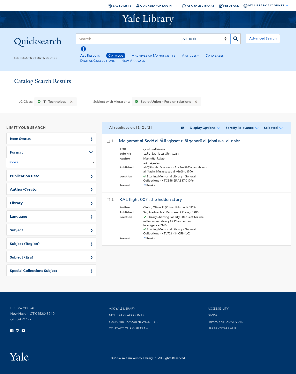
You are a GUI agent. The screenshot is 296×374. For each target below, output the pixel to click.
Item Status (20, 138)
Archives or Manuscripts (153, 55)
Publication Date (24, 175)
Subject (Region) (25, 243)
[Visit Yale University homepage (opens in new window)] (19, 355)
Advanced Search (263, 38)
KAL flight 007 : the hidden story (150, 199)
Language (18, 216)
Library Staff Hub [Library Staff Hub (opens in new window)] (222, 328)
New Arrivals (133, 61)
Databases (215, 55)
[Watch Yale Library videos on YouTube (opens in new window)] (23, 331)
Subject (16, 229)
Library (16, 202)
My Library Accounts (126, 315)
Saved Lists (120, 5)
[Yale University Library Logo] (148, 19)
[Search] (128, 39)
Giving (213, 315)
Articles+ (190, 55)
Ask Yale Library (198, 5)
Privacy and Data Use (225, 321)
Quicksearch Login (154, 5)
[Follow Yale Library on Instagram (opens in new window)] (17, 331)
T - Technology (51, 102)
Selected (271, 128)
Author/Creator (24, 188)
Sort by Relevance (240, 128)
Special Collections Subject (33, 270)
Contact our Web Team (128, 328)
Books (13, 162)
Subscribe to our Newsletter (133, 321)
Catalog (115, 55)
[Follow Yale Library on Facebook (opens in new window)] (11, 331)
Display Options (202, 128)
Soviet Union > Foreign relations (162, 102)
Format (16, 151)
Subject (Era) (21, 256)
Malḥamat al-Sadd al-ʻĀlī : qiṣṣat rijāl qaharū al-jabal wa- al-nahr (179, 140)
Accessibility (218, 308)
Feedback (229, 5)
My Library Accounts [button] (264, 5)
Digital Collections (97, 61)
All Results (90, 55)
